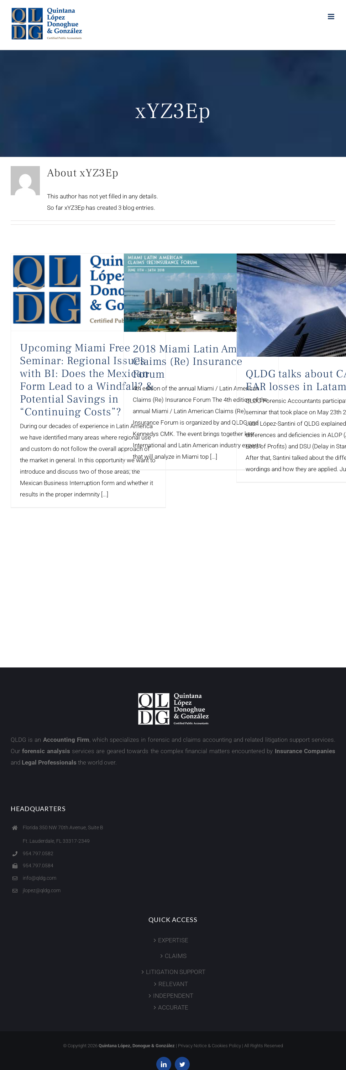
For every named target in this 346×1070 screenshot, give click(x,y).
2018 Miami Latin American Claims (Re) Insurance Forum (200, 362)
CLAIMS (176, 955)
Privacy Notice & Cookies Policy (209, 1045)
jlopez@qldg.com (42, 890)
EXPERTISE (173, 940)
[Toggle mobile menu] (331, 16)
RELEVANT (173, 984)
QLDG (18, 739)
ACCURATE (173, 1007)
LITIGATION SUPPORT (175, 971)
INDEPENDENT (173, 995)
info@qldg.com (39, 878)
